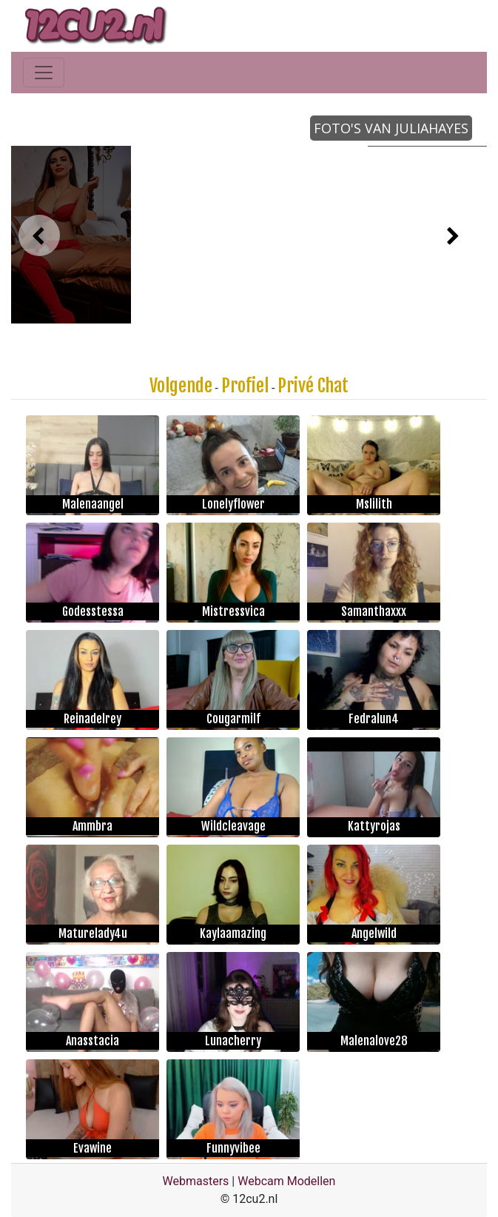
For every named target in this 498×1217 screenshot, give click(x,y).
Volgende (180, 386)
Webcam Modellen (286, 1181)
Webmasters (196, 1181)
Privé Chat (313, 386)
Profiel (245, 386)
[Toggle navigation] (43, 72)
